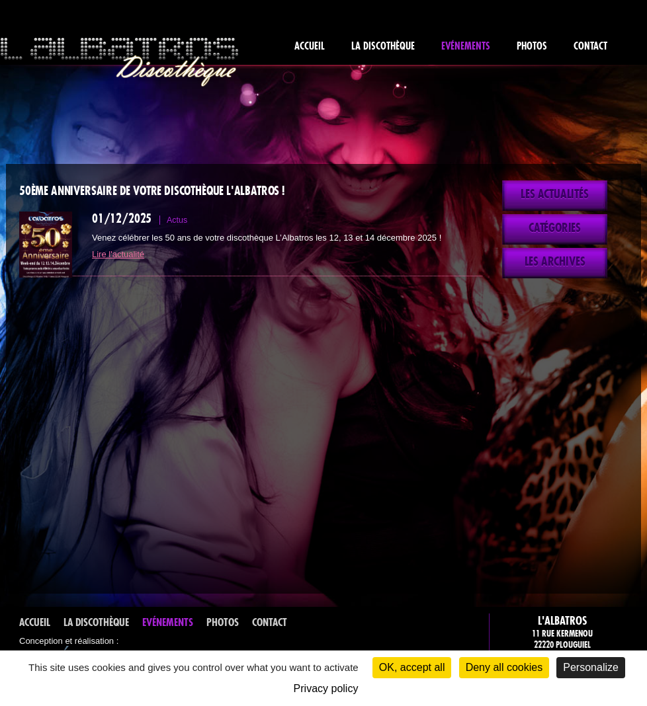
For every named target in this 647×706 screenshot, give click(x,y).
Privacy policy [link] (326, 688)
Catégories (555, 228)
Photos (532, 46)
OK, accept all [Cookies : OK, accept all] (412, 667)
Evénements (465, 46)
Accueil (309, 46)
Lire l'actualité (118, 254)
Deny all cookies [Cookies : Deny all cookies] (504, 667)
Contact (590, 46)
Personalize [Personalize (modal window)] (591, 667)
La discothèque (383, 46)
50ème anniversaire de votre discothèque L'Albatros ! (151, 191)
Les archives (555, 262)
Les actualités (555, 194)
